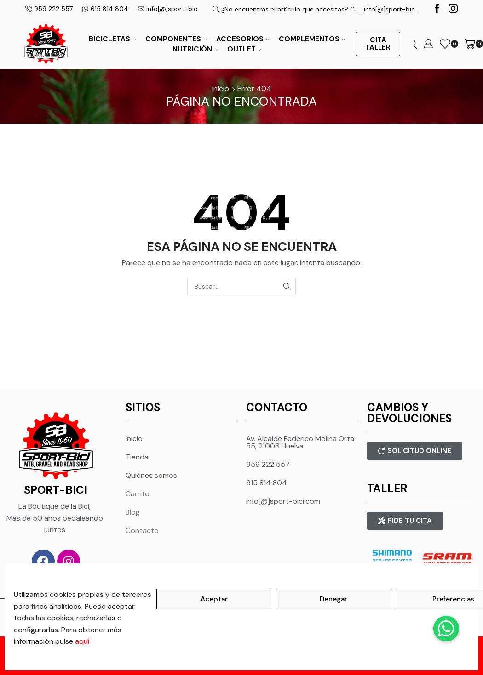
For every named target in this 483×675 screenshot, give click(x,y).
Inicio (220, 88)
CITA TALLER (378, 43)
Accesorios (243, 39)
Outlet (244, 49)
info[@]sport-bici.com (391, 9)
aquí (82, 641)
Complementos (312, 39)
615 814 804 (266, 483)
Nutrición (195, 49)
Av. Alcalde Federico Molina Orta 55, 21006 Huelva (300, 442)
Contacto (142, 530)
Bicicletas (112, 39)
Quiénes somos (151, 475)
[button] (446, 628)
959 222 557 (268, 464)
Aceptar (214, 599)
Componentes (176, 39)
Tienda (137, 457)
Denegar (333, 599)
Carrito (138, 494)
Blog (133, 512)
